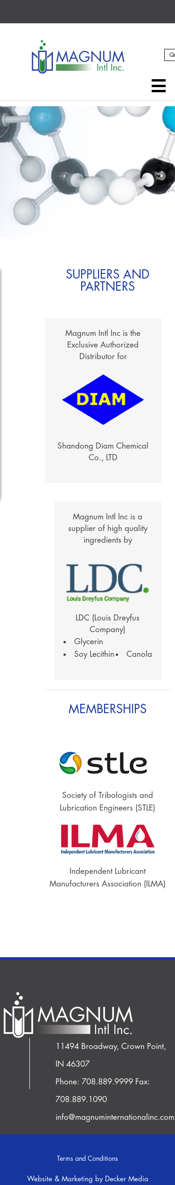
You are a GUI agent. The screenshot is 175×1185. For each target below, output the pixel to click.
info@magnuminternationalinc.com (115, 1117)
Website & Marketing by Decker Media (87, 1179)
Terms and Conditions (87, 1158)
